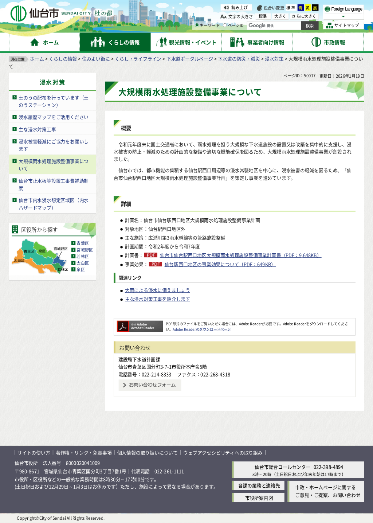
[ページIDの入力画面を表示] (225, 25)
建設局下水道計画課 (139, 359)
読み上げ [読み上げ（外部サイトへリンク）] (239, 7)
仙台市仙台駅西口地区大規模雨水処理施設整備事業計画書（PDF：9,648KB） (241, 255)
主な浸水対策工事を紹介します (157, 298)
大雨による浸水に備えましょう (157, 289)
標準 (291, 8)
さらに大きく (304, 16)
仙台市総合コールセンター (283, 466)
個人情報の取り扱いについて (147, 452)
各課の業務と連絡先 (259, 485)
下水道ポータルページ (189, 58)
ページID (233, 25)
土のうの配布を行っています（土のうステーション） (54, 101)
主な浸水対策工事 (37, 129)
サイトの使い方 (33, 452)
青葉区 (82, 243)
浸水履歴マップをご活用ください (54, 116)
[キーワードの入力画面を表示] (197, 25)
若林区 (82, 256)
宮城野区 (84, 250)
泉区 (80, 269)
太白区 (82, 263)
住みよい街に (96, 58)
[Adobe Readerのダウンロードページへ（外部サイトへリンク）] (140, 323)
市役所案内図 (259, 497)
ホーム (37, 58)
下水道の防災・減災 (239, 58)
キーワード (207, 25)
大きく (280, 16)
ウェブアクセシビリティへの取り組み (223, 452)
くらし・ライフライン (138, 58)
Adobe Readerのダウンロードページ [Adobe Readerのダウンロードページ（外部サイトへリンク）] (202, 329)
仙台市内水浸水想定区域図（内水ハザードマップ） (54, 203)
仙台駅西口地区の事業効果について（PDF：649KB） (220, 264)
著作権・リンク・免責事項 (84, 452)
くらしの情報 (63, 58)
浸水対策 (274, 58)
